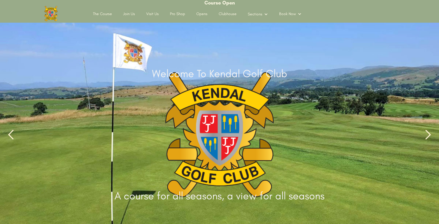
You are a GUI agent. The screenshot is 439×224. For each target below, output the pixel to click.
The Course (102, 13)
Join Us (129, 13)
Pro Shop (177, 13)
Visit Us (152, 13)
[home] (51, 14)
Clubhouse (228, 13)
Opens (201, 13)
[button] (258, 14)
